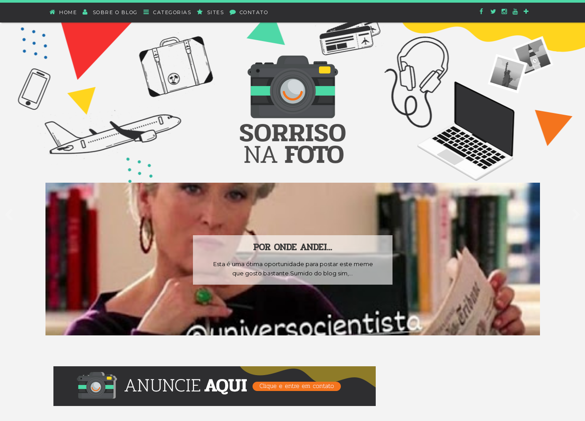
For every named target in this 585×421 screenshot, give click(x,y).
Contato (249, 12)
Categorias (168, 12)
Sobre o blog (110, 12)
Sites (210, 12)
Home (63, 12)
